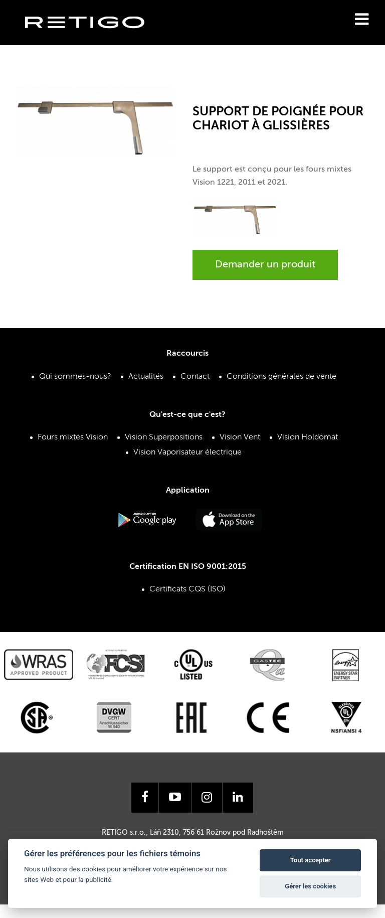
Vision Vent (240, 437)
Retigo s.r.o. (92, 38)
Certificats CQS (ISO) (187, 589)
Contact (195, 377)
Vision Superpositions (164, 437)
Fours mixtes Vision (73, 437)
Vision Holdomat (307, 437)
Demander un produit (265, 265)
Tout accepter (310, 860)
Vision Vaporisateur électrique (187, 452)
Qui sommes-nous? (75, 377)
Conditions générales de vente (281, 377)
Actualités (145, 377)
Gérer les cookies (310, 886)
